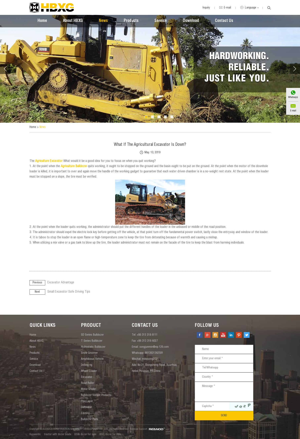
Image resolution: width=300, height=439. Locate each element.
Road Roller (87, 383)
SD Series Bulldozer (92, 335)
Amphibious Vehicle (92, 359)
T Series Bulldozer (91, 341)
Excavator (86, 377)
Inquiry (206, 7)
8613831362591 (154, 353)
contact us (145, 325)
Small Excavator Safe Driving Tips (68, 292)
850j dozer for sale (110, 434)
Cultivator (86, 407)
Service (161, 21)
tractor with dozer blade (57, 434)
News (103, 21)
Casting (85, 413)
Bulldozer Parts (89, 419)
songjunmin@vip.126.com (154, 347)
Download (191, 21)
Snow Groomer (89, 353)
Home (42, 21)
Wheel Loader (89, 371)
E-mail (293, 111)
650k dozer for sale (85, 434)
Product (91, 325)
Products (131, 21)
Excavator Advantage (60, 282)
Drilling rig (86, 365)
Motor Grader (88, 389)
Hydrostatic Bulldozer (93, 347)
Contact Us (224, 21)
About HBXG (73, 21)
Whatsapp (293, 97)
